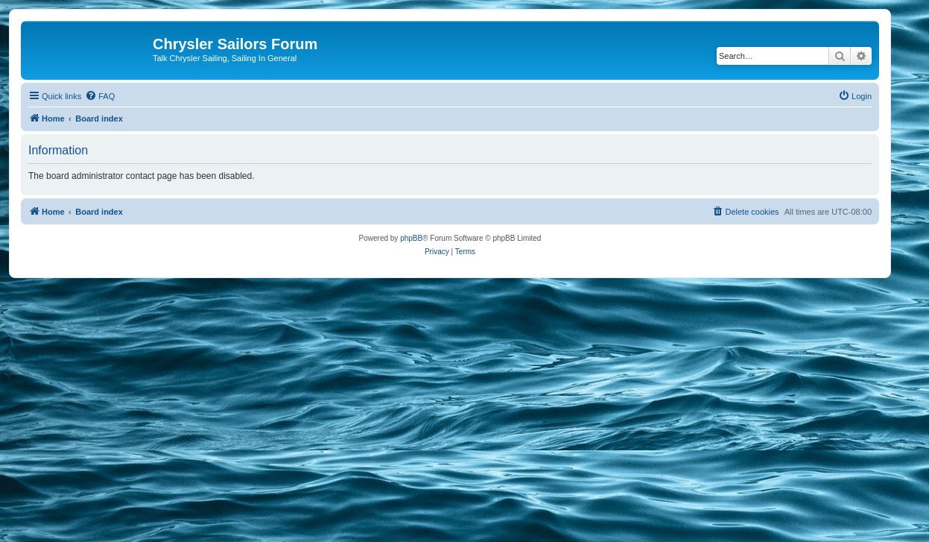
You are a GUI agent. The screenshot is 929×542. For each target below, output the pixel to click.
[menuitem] (100, 96)
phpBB (411, 238)
